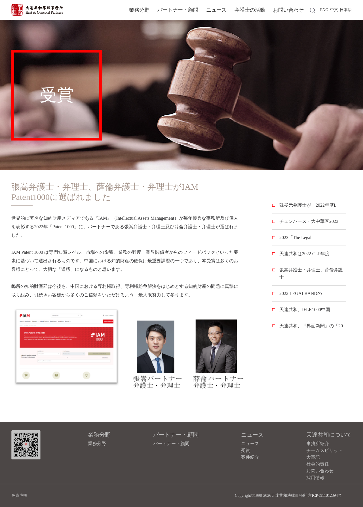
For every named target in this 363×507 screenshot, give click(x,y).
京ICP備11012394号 (325, 495)
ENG (324, 10)
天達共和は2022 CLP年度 (304, 253)
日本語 (346, 10)
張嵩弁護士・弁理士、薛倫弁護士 (311, 273)
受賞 (245, 450)
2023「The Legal (295, 237)
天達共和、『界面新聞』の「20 (311, 325)
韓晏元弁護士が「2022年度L (308, 205)
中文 (334, 10)
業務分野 (139, 10)
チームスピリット (324, 450)
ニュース (216, 10)
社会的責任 (317, 464)
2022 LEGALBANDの (300, 293)
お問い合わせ (288, 10)
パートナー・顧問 (177, 10)
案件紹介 (250, 457)
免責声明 (19, 495)
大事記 (313, 457)
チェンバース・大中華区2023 (308, 221)
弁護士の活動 (250, 10)
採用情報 (315, 477)
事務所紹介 (317, 443)
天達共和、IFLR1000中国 (304, 309)
